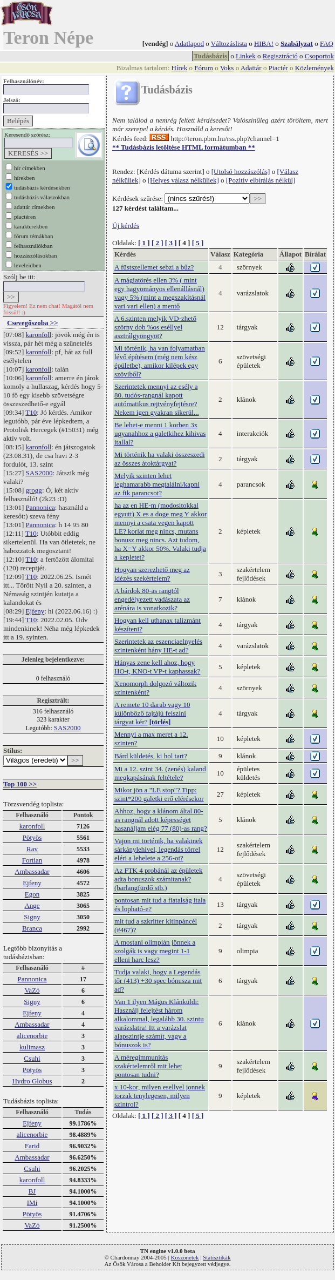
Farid (32, 1146)
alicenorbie (32, 1036)
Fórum (203, 68)
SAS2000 (39, 473)
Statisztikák (216, 1257)
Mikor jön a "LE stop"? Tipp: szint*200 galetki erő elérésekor (159, 794)
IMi (32, 1202)
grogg (34, 490)
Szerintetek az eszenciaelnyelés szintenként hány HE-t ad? (158, 645)
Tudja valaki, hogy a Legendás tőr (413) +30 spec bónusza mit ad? (158, 980)
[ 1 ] (144, 243)
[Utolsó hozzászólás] (240, 171)
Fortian (32, 860)
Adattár (251, 68)
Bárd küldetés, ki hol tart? (150, 756)
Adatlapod (189, 43)
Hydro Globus (32, 1081)
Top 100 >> (20, 784)
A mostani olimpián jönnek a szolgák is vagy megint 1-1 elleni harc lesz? (154, 951)
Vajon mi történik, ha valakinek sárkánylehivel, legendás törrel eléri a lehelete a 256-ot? (158, 849)
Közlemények (314, 68)
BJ (32, 1191)
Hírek (180, 68)
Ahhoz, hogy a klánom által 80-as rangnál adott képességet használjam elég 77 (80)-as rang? (160, 819)
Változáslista (229, 43)
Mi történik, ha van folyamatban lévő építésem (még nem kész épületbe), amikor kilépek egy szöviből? (159, 361)
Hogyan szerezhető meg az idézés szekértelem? (152, 573)
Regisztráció (280, 56)
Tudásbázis (210, 56)
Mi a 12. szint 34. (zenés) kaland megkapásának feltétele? (160, 773)
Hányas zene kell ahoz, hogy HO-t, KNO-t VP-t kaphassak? (157, 666)
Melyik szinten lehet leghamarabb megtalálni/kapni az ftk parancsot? (157, 484)
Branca (32, 928)
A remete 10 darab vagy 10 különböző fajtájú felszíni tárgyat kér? (152, 713)
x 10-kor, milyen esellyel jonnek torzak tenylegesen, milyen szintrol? (159, 1095)
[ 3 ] (171, 243)
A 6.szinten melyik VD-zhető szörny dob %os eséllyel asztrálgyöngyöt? (155, 327)
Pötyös (32, 837)
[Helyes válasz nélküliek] (183, 180)
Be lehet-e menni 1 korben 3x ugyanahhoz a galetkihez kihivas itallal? (160, 433)
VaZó (31, 990)
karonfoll (39, 335)
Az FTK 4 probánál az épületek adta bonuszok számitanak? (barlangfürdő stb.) (158, 879)
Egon (32, 894)
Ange (31, 905)
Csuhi (32, 1058)
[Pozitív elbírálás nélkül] (261, 180)
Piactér (278, 68)
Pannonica (40, 507)
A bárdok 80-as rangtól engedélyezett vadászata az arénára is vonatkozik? (152, 599)
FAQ (326, 43)
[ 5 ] (198, 243)
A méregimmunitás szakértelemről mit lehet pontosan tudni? (148, 1066)
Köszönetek (185, 1257)
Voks (227, 68)
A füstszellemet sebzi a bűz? (154, 267)
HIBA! (264, 43)
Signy (32, 917)
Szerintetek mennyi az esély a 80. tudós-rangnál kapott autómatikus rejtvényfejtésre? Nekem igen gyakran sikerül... (156, 399)
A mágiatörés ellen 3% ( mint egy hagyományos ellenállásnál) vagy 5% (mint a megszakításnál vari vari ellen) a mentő (160, 293)
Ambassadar (32, 871)
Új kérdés (125, 225)
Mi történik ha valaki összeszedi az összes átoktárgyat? (159, 458)
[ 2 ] (157, 243)
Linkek (246, 56)
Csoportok (319, 56)
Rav (32, 849)
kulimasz (32, 1047)
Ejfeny (35, 611)
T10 (31, 412)
